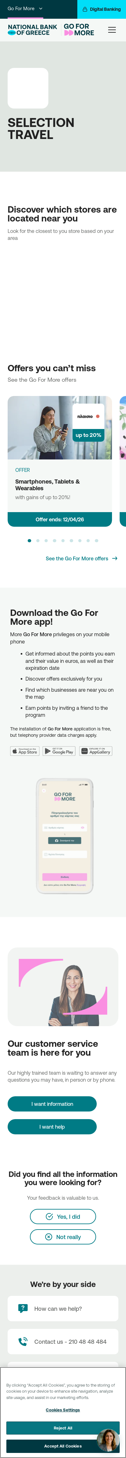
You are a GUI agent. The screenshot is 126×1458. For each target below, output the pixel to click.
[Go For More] (77, 30)
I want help (52, 1127)
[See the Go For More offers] (82, 558)
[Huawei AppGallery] (97, 747)
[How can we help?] (63, 1308)
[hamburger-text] (112, 30)
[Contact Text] (63, 1341)
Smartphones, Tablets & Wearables (47, 484)
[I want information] (52, 1104)
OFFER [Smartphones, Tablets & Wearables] (22, 470)
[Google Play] (61, 747)
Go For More (25, 8)
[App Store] (26, 747)
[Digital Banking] (101, 9)
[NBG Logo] (33, 30)
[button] (29, 540)
